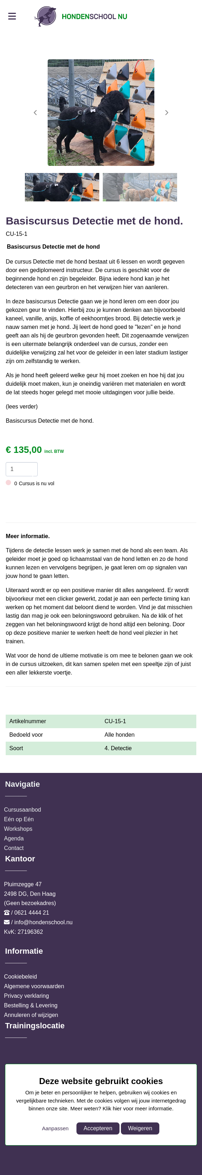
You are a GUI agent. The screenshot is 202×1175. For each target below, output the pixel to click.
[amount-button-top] (30, 465)
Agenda (13, 838)
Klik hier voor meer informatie (137, 1108)
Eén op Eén (19, 819)
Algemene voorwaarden (34, 986)
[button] (166, 112)
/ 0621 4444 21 (30, 913)
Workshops (18, 829)
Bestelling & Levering (30, 1005)
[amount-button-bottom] (30, 472)
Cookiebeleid (20, 977)
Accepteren (98, 1128)
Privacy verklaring (26, 996)
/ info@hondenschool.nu (42, 922)
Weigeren (140, 1128)
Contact (13, 848)
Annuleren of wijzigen (31, 1015)
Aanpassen (55, 1128)
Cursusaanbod (22, 810)
